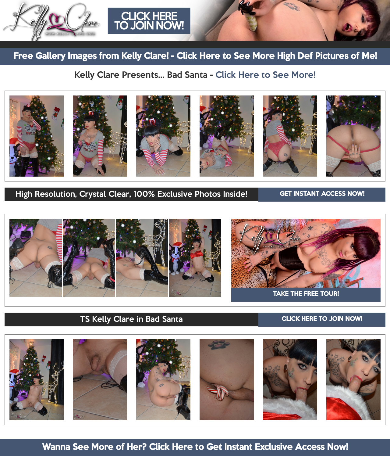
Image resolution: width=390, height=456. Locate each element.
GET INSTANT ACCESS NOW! (322, 194)
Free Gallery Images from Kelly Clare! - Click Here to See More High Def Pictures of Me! (195, 56)
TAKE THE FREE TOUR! (306, 294)
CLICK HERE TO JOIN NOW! (322, 319)
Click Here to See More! (265, 75)
